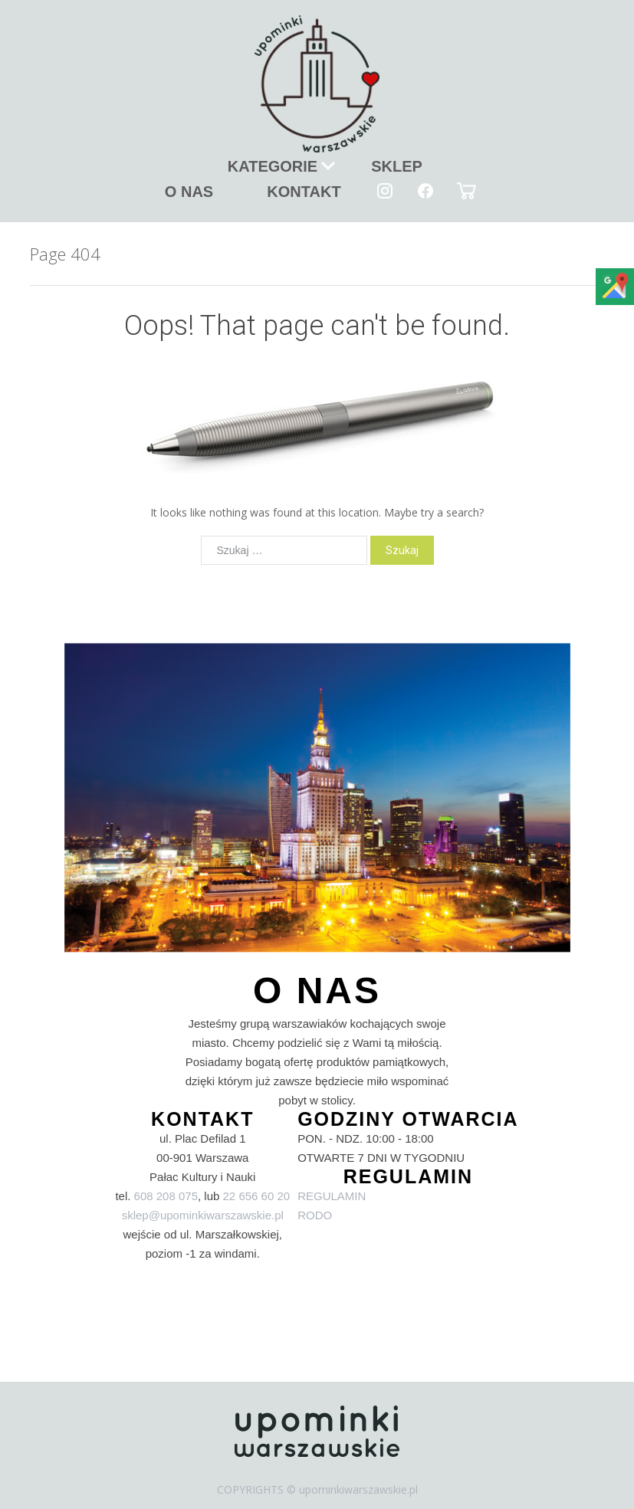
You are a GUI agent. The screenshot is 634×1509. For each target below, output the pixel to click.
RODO (314, 1215)
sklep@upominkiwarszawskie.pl (203, 1215)
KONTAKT (303, 191)
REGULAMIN (331, 1195)
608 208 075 (166, 1195)
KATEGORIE (272, 166)
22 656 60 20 (257, 1195)
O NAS (189, 191)
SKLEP (396, 166)
